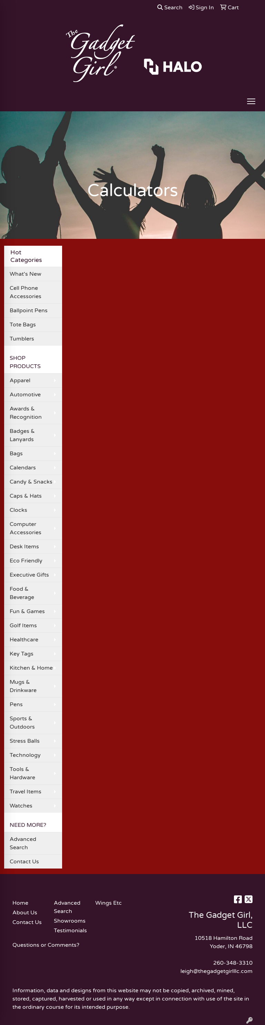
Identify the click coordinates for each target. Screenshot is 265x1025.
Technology (25, 755)
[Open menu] (251, 101)
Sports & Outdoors (22, 722)
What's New (25, 274)
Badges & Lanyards (22, 435)
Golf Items (23, 625)
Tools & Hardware (22, 773)
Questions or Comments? (45, 945)
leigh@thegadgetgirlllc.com (216, 971)
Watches (21, 805)
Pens (16, 704)
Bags (16, 453)
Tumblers (22, 338)
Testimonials (70, 930)
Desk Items (24, 546)
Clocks (18, 510)
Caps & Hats (26, 496)
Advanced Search (23, 843)
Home (20, 903)
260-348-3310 (233, 963)
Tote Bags (23, 324)
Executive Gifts (29, 574)
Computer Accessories (25, 528)
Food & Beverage (22, 593)
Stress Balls (25, 741)
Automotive (25, 394)
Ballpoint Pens (29, 310)
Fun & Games (27, 611)
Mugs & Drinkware (23, 686)
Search (170, 7)
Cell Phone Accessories (25, 292)
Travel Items (25, 791)
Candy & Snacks (31, 481)
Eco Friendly (26, 560)
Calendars (23, 467)
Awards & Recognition (26, 412)
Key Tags (21, 653)
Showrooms (70, 920)
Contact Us (24, 861)
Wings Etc (108, 903)
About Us (24, 912)
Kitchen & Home (31, 667)
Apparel (20, 380)
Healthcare (24, 639)
